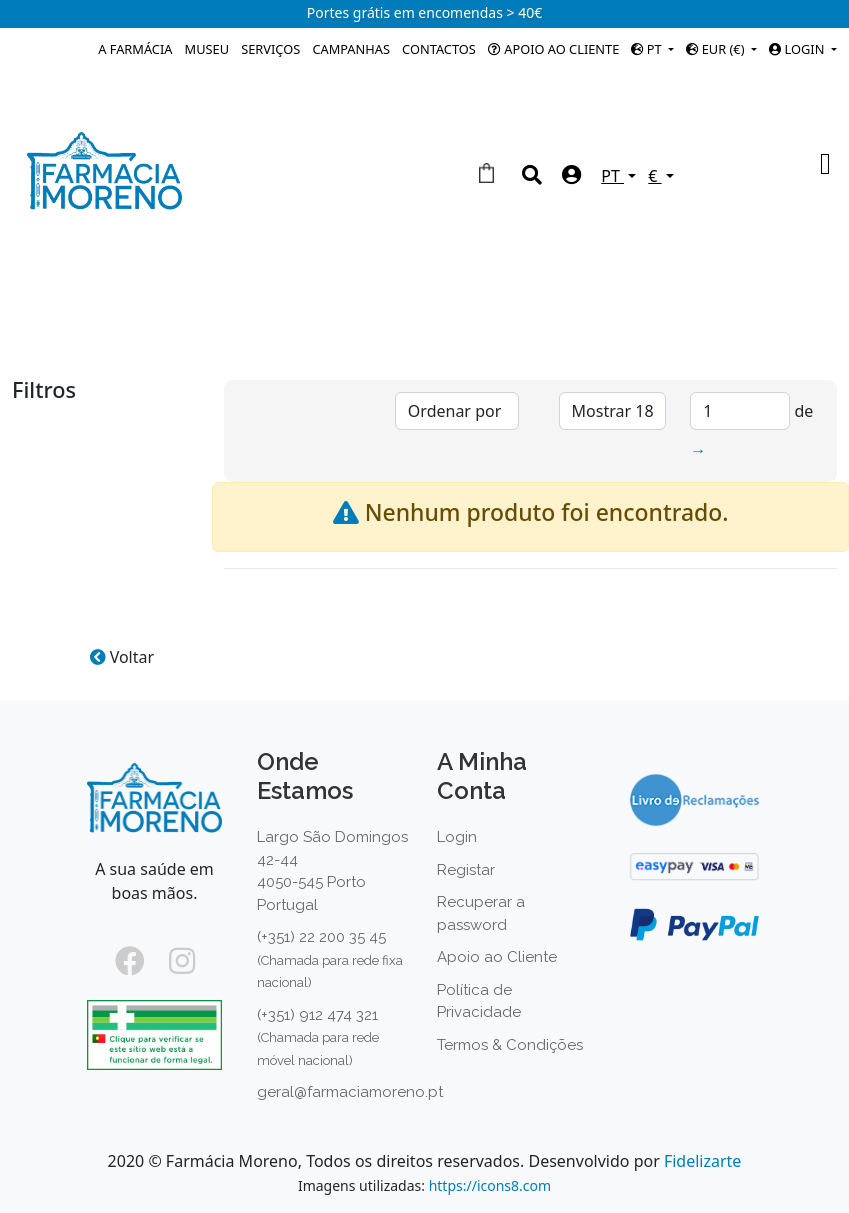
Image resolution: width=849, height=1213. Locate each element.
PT (648, 49)
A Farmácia (135, 49)
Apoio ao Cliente (553, 49)
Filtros (44, 392)
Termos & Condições (510, 1045)
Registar (466, 870)
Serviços (270, 49)
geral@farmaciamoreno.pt (350, 1092)
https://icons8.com (490, 1185)
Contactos (439, 49)
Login (457, 837)
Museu (207, 49)
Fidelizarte (702, 1161)
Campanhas (351, 49)
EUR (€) (716, 49)
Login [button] (798, 49)
